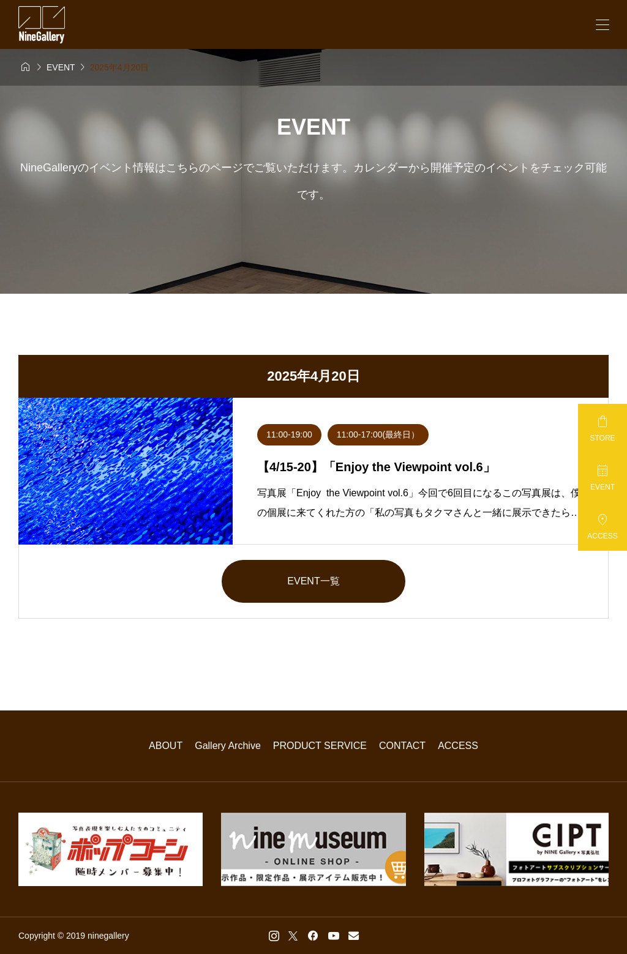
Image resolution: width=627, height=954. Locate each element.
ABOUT (165, 745)
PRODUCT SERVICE (320, 745)
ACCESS (458, 745)
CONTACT (402, 745)
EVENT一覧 (313, 581)
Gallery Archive (228, 745)
